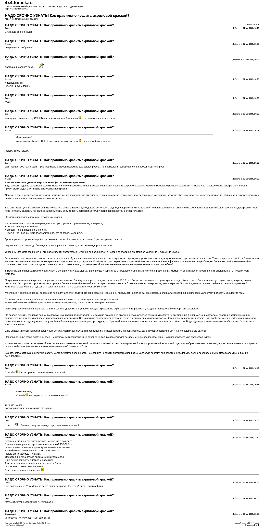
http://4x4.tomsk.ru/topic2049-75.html (25, 502)
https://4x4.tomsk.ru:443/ (16, 9)
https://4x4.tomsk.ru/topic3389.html (21, 19)
